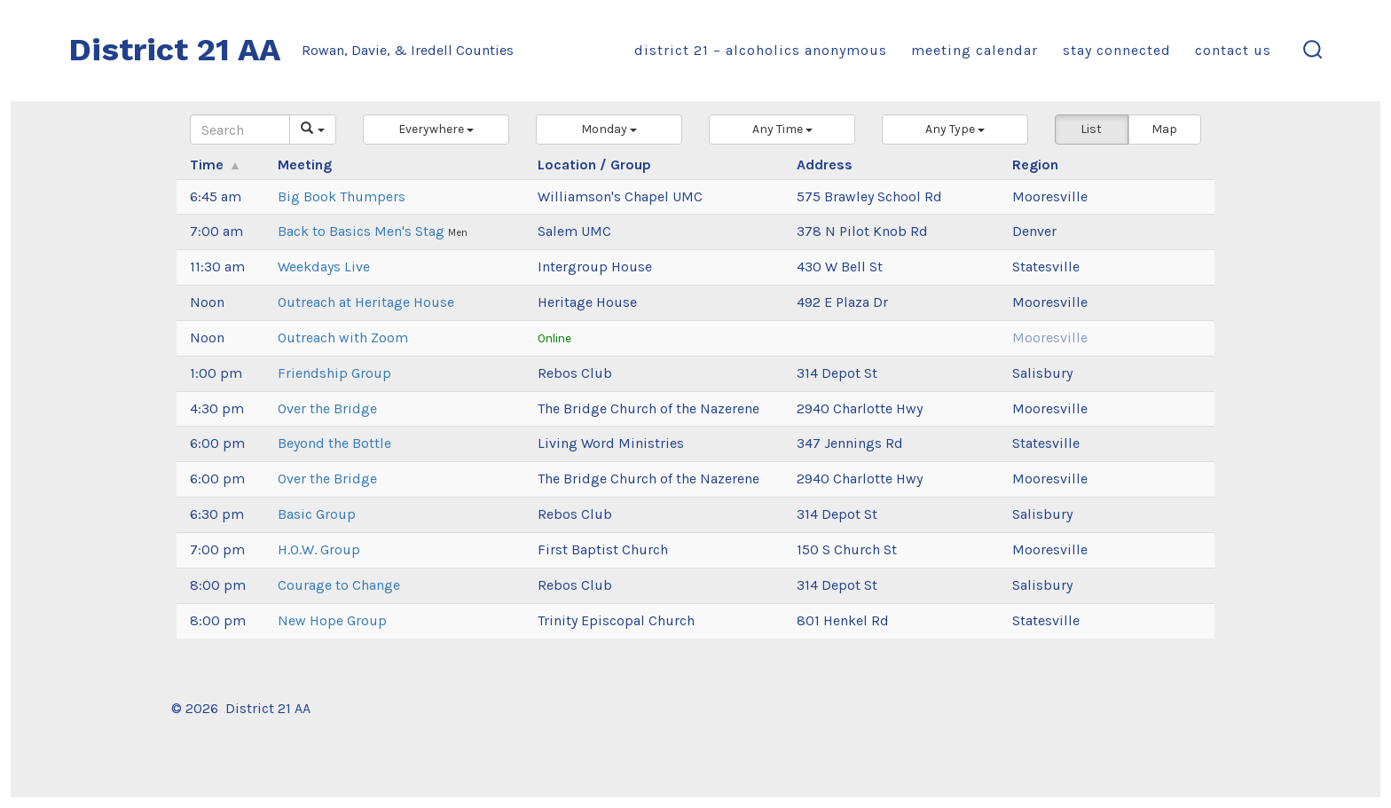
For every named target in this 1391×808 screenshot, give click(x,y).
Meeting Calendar (974, 50)
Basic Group (317, 514)
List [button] (1091, 129)
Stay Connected (1117, 50)
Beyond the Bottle (334, 443)
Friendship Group (334, 373)
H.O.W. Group (319, 549)
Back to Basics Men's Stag (363, 231)
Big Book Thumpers (341, 196)
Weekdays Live (324, 266)
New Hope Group (332, 620)
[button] (436, 129)
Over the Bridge (327, 408)
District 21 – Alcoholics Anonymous (760, 50)
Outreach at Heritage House (366, 302)
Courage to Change (339, 585)
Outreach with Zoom (343, 337)
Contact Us (1233, 50)
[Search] (240, 129)
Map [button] (1164, 129)
